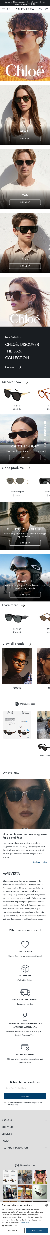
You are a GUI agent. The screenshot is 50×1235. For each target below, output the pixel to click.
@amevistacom (25, 704)
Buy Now (25, 138)
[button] (23, 77)
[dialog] (25, 1218)
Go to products (13, 467)
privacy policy (13, 1104)
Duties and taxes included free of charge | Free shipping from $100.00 (25, 3)
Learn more (10, 605)
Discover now (11, 381)
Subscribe (25, 1096)
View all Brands (13, 643)
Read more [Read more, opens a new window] (25, 1222)
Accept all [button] (37, 1230)
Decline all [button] (13, 1230)
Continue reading (40, 861)
